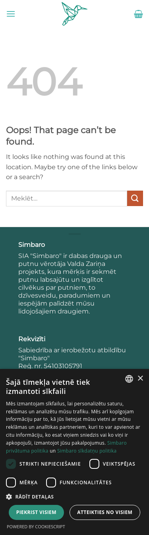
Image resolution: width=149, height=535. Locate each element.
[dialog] (74, 452)
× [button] (140, 379)
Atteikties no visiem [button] (104, 512)
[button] (10, 13)
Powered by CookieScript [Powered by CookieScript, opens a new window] (36, 526)
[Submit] (135, 198)
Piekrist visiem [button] (36, 512)
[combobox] (129, 379)
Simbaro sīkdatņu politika (87, 450)
